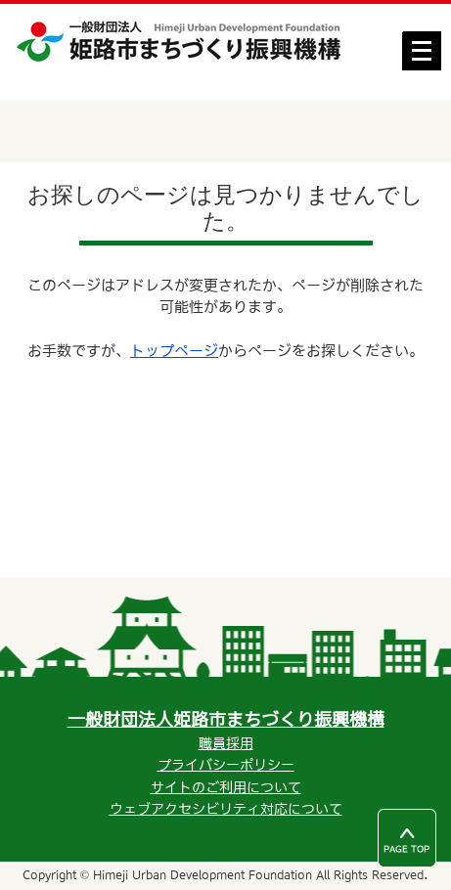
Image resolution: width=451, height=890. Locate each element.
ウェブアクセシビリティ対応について (226, 809)
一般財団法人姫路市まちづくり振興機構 (226, 719)
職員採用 (226, 743)
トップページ (174, 350)
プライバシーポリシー (226, 765)
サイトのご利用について (226, 787)
